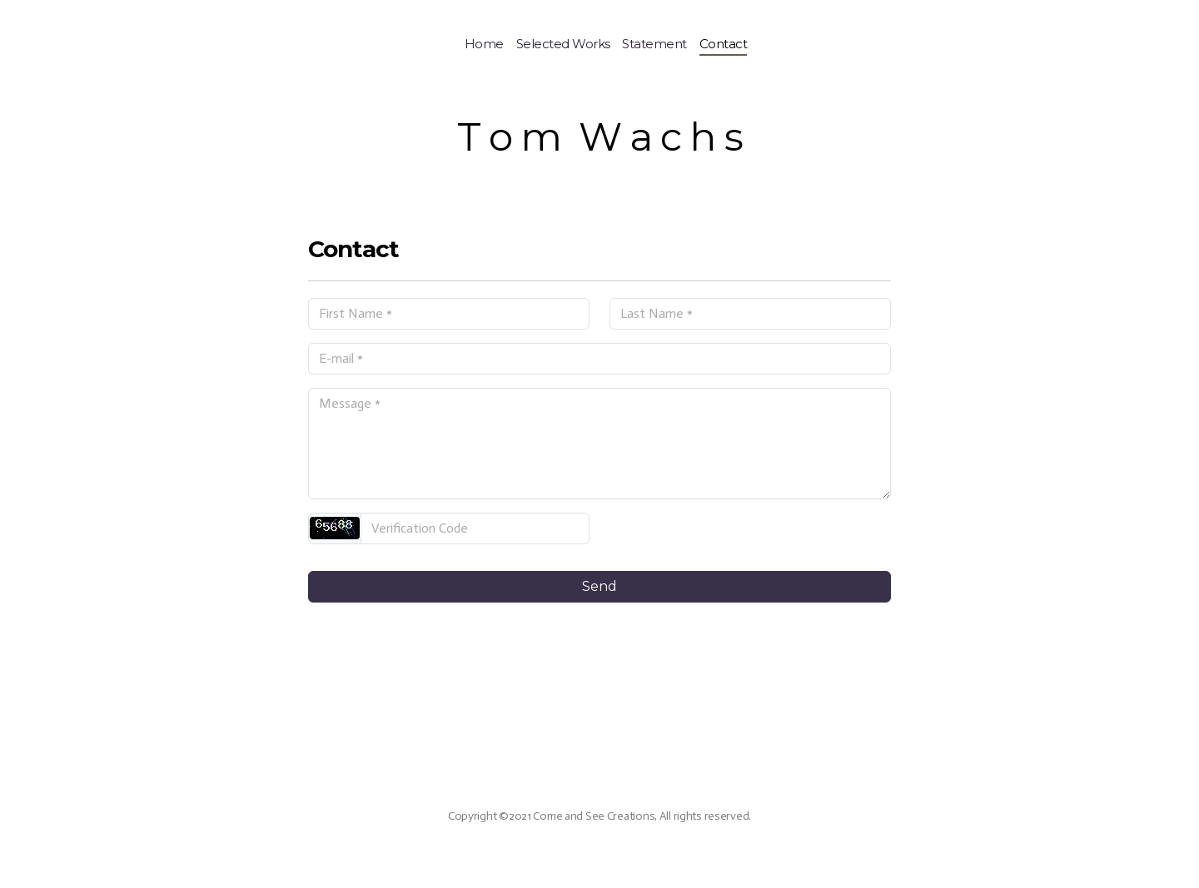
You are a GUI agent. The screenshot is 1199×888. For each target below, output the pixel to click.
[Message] (599, 443)
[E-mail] (599, 359)
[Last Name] (750, 314)
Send (599, 586)
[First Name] (449, 314)
